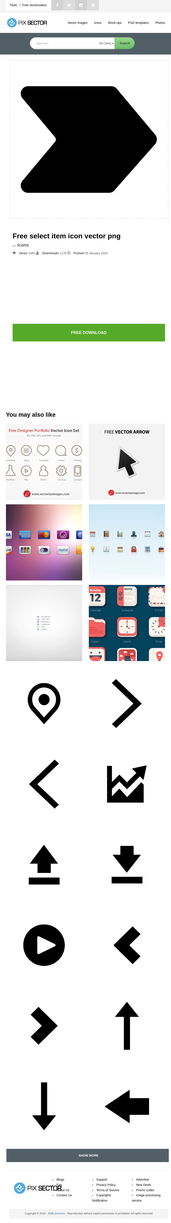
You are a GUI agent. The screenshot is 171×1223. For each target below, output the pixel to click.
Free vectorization (34, 5)
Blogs (60, 1179)
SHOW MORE (87, 1155)
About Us (63, 1190)
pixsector (60, 1213)
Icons (97, 22)
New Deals (143, 1185)
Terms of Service (107, 1190)
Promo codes (145, 1190)
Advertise (142, 1179)
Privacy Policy (106, 1185)
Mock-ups (115, 22)
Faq (59, 1185)
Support (101, 1179)
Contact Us (64, 1195)
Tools (14, 5)
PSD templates (138, 22)
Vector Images (77, 22)
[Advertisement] (89, 289)
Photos (160, 22)
